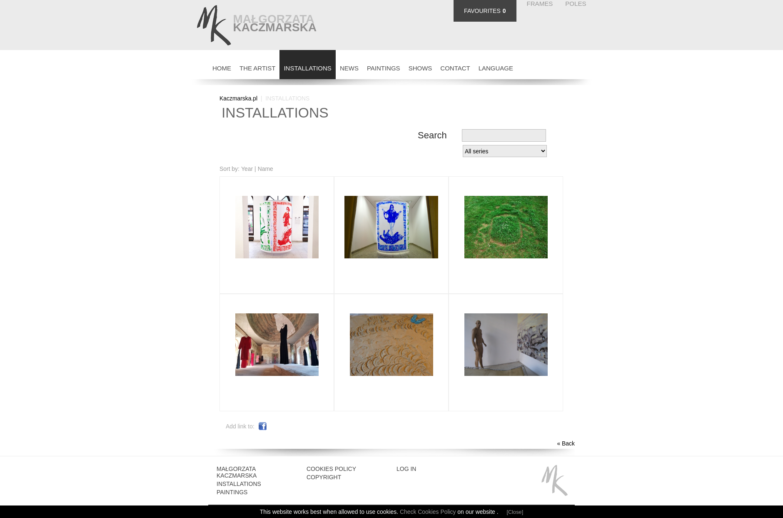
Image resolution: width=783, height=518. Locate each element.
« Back (566, 443)
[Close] (515, 512)
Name (265, 168)
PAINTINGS (383, 68)
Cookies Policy (331, 468)
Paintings (232, 492)
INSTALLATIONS (307, 68)
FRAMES (540, 3)
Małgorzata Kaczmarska (237, 472)
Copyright (324, 477)
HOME (221, 68)
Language (496, 68)
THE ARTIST (257, 68)
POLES (575, 3)
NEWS (349, 68)
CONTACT (455, 68)
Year (247, 168)
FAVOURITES (482, 11)
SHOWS (420, 68)
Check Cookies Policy (428, 511)
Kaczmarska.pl (238, 98)
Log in (406, 468)
